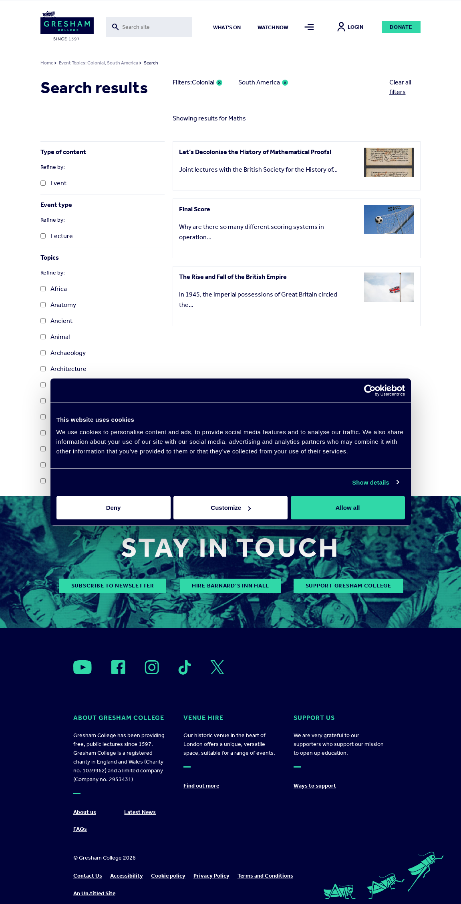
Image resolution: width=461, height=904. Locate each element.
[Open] (82, 667)
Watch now (273, 27)
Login (350, 27)
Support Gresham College (348, 585)
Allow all (348, 507)
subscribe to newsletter (112, 585)
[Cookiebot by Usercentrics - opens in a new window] (370, 390)
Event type (56, 204)
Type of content (63, 152)
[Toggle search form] (149, 27)
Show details (370, 482)
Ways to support (315, 785)
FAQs (80, 829)
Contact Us (87, 875)
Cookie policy (168, 875)
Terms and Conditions (265, 875)
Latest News (140, 812)
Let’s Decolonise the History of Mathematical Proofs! (255, 152)
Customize (231, 507)
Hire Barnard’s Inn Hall (230, 585)
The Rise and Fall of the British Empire (233, 277)
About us (84, 812)
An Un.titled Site (94, 893)
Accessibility (126, 875)
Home (46, 63)
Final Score (194, 209)
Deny (113, 507)
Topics (49, 257)
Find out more (201, 785)
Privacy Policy (211, 875)
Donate (401, 27)
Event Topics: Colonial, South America (98, 63)
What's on (227, 27)
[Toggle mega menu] (309, 27)
